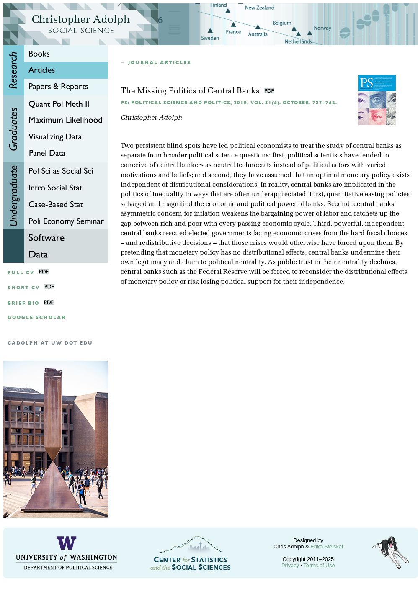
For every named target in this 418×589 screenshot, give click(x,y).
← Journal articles (156, 62)
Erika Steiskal (326, 546)
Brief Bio (23, 303)
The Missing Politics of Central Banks (191, 91)
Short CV (24, 288)
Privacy (290, 565)
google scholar (37, 317)
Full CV (21, 272)
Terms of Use (319, 565)
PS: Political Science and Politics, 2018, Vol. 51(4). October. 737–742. (229, 102)
